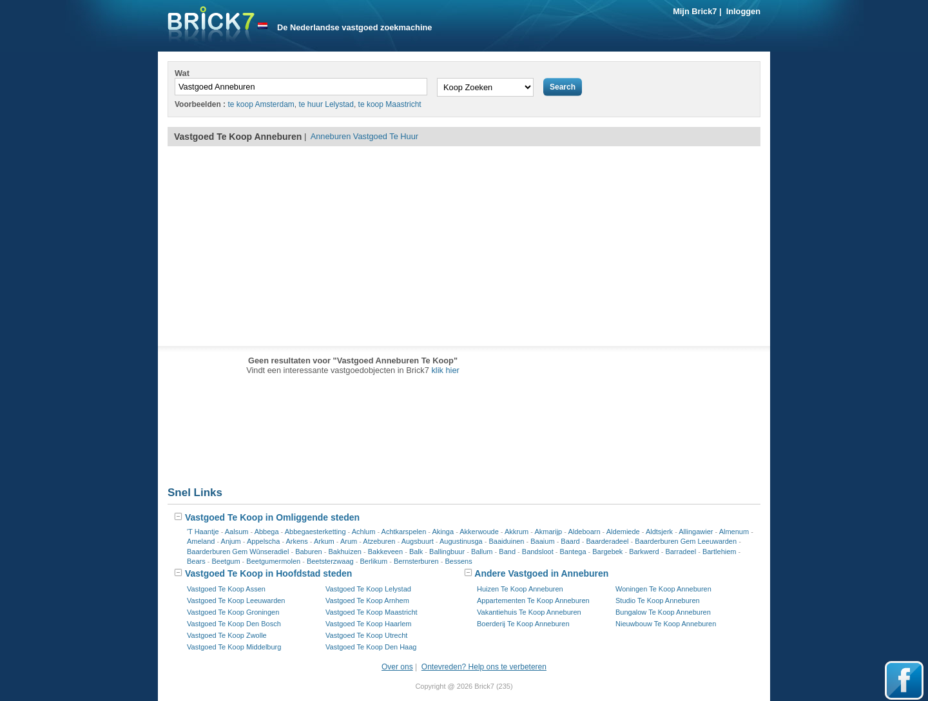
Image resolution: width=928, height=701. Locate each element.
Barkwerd (644, 551)
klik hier (445, 370)
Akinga (443, 531)
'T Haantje (203, 531)
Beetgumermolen (273, 561)
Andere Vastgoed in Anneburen (536, 573)
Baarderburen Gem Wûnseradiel (238, 551)
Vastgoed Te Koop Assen (226, 589)
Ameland (201, 541)
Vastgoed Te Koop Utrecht (366, 635)
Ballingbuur (447, 551)
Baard (570, 541)
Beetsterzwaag (330, 561)
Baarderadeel (607, 541)
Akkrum (516, 531)
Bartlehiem (719, 551)
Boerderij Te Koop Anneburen (523, 624)
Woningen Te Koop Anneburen (663, 589)
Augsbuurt (417, 541)
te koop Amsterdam (260, 104)
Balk (416, 551)
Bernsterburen (416, 561)
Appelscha (263, 541)
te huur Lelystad (326, 104)
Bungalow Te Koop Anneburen (663, 612)
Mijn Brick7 (695, 11)
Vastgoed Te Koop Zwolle (227, 635)
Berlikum (373, 561)
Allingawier (696, 531)
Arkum (324, 541)
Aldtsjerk (659, 531)
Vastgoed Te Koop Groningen (233, 612)
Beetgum (226, 561)
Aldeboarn (584, 531)
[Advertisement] (464, 246)
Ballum (482, 551)
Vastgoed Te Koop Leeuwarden (236, 600)
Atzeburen (379, 541)
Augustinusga (461, 541)
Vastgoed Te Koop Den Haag (370, 647)
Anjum (231, 541)
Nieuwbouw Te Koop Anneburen (665, 624)
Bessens (458, 561)
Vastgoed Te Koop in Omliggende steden (267, 517)
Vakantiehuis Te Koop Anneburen (529, 612)
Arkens (297, 541)
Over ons (397, 666)
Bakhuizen (345, 551)
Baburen (308, 551)
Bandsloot (538, 551)
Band (507, 551)
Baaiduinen (506, 541)
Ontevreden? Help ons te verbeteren (483, 666)
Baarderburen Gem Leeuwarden (686, 541)
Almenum (734, 531)
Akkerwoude (479, 531)
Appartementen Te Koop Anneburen (533, 600)
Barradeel (680, 551)
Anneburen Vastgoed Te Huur (364, 136)
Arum (348, 541)
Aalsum (237, 531)
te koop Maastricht (389, 104)
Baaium (542, 541)
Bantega (573, 551)
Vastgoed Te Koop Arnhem (367, 600)
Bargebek (607, 551)
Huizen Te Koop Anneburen (520, 589)
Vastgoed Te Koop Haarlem (368, 624)
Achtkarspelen (404, 531)
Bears (196, 561)
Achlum (364, 531)
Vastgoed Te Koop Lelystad (368, 589)
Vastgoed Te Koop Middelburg (234, 647)
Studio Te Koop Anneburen (657, 600)
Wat (182, 73)
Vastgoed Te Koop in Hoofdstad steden (263, 573)
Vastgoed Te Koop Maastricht (371, 612)
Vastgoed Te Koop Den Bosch (234, 624)
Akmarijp (548, 531)
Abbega (267, 531)
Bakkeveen (385, 551)
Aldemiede (623, 531)
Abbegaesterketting (315, 531)
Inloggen (743, 11)
